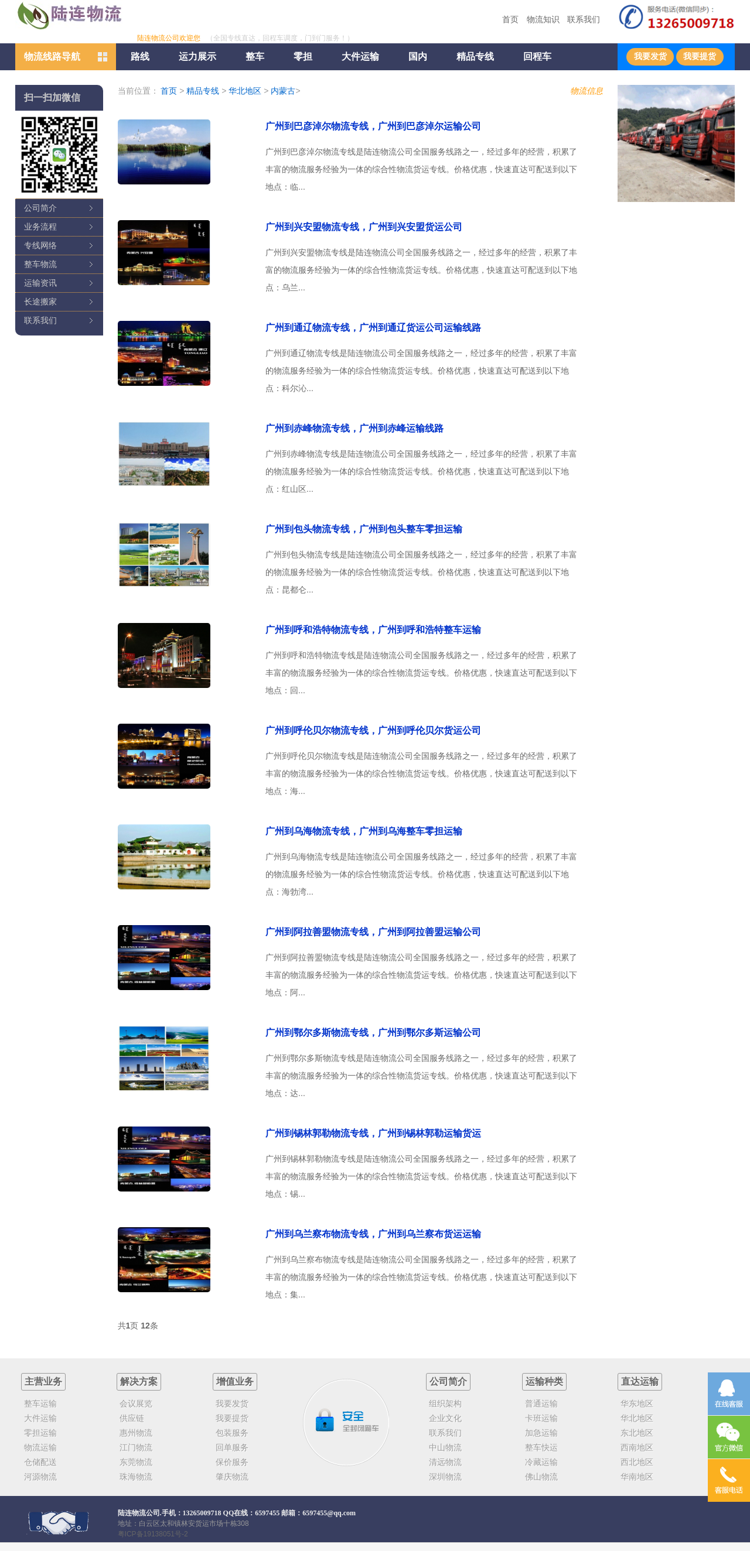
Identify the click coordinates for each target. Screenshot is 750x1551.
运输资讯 (40, 282)
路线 (140, 56)
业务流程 (40, 226)
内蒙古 (283, 90)
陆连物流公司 (139, 1513)
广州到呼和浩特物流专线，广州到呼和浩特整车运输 (373, 630)
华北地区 (245, 90)
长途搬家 (40, 301)
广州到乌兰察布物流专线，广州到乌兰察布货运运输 (373, 1234)
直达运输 (640, 1381)
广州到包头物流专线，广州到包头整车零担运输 (363, 529)
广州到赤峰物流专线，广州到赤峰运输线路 (354, 428)
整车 (255, 56)
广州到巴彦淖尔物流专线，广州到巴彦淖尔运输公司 (373, 126)
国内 (417, 56)
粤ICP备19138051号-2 (153, 1534)
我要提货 (699, 56)
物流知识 (543, 19)
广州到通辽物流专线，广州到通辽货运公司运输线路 (373, 328)
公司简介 (40, 208)
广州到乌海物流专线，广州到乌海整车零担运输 (363, 831)
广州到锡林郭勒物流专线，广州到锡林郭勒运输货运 (373, 1133)
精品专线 (475, 56)
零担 (303, 56)
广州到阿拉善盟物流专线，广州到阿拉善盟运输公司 (373, 932)
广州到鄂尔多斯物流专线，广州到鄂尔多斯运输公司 (373, 1033)
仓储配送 (40, 1462)
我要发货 (650, 56)
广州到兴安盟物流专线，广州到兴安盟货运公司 (363, 227)
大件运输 (360, 56)
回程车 (537, 56)
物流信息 (586, 90)
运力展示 (197, 56)
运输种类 (544, 1381)
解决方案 (139, 1381)
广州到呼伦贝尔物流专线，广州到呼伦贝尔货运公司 (373, 730)
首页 (510, 19)
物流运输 (40, 1447)
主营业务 (43, 1381)
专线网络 (40, 245)
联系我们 (583, 19)
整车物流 (40, 264)
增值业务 (235, 1381)
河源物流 (40, 1476)
